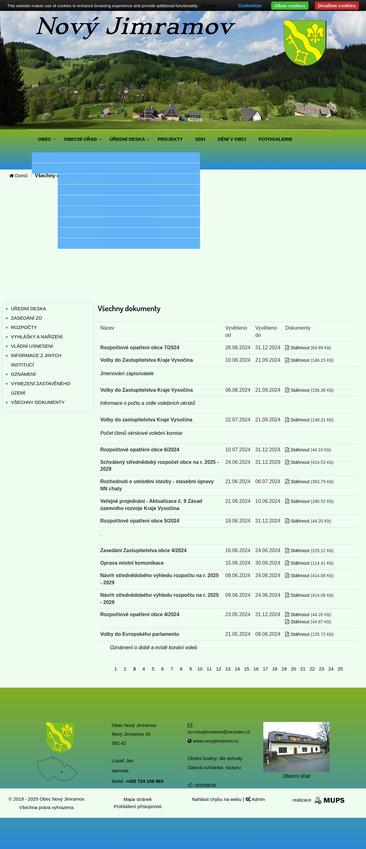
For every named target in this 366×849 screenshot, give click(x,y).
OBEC (44, 139)
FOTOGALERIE (275, 139)
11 (209, 668)
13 (228, 668)
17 (265, 668)
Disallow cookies (337, 5)
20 (293, 668)
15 (246, 668)
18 (274, 668)
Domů (18, 175)
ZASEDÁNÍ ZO (26, 318)
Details (209, 5)
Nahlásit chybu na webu (217, 799)
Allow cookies (289, 5)
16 (256, 668)
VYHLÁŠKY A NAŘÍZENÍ (37, 336)
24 (331, 668)
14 (237, 668)
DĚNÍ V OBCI (231, 139)
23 (321, 668)
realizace (319, 799)
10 (200, 668)
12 (218, 668)
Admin (255, 799)
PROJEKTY (170, 139)
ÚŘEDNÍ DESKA (127, 139)
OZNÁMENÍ (23, 374)
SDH (200, 139)
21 (302, 668)
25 (340, 668)
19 (284, 668)
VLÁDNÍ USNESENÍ (32, 346)
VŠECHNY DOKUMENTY (38, 402)
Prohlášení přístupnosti (137, 806)
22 (312, 668)
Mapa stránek (138, 799)
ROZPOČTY (24, 327)
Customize (250, 5)
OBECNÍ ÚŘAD (80, 139)
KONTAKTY (51, 157)
